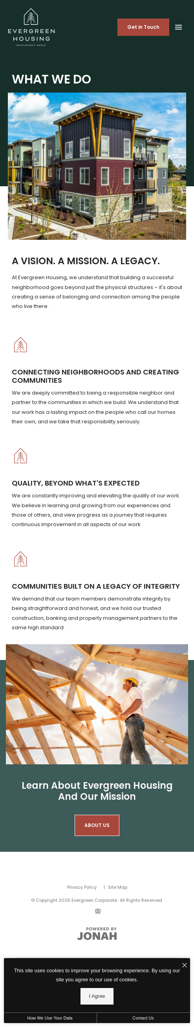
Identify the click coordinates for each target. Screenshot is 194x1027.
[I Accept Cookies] (184, 966)
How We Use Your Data (49, 1018)
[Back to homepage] (31, 27)
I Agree (97, 996)
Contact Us (143, 1018)
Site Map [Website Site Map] (117, 887)
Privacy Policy (82, 887)
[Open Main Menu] (178, 25)
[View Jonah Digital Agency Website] (97, 934)
